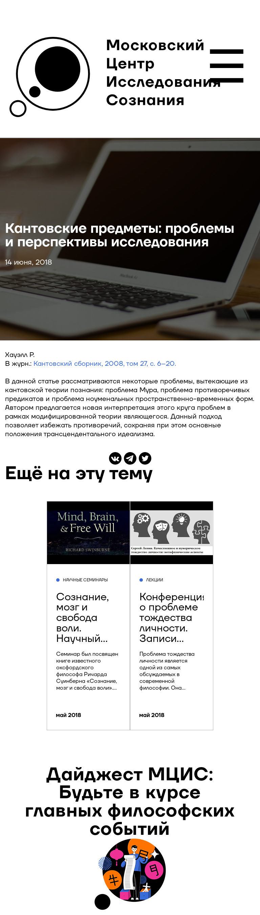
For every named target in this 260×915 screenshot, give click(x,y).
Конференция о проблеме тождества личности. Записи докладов (173, 623)
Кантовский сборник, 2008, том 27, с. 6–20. (105, 363)
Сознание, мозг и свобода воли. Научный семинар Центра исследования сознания (91, 638)
